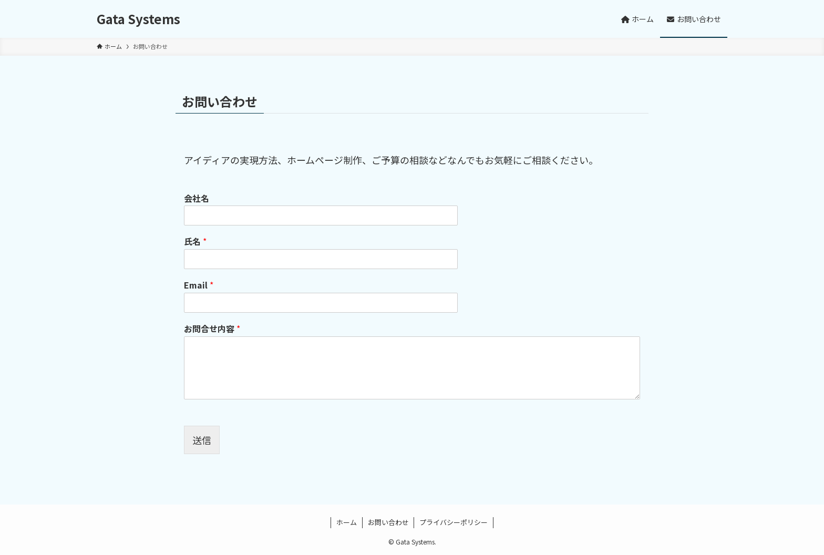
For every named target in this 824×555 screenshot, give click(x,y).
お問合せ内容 (212, 328)
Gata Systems (138, 19)
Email (198, 285)
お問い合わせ (388, 522)
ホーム (346, 522)
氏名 (195, 241)
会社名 (196, 198)
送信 (201, 440)
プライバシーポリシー (453, 522)
